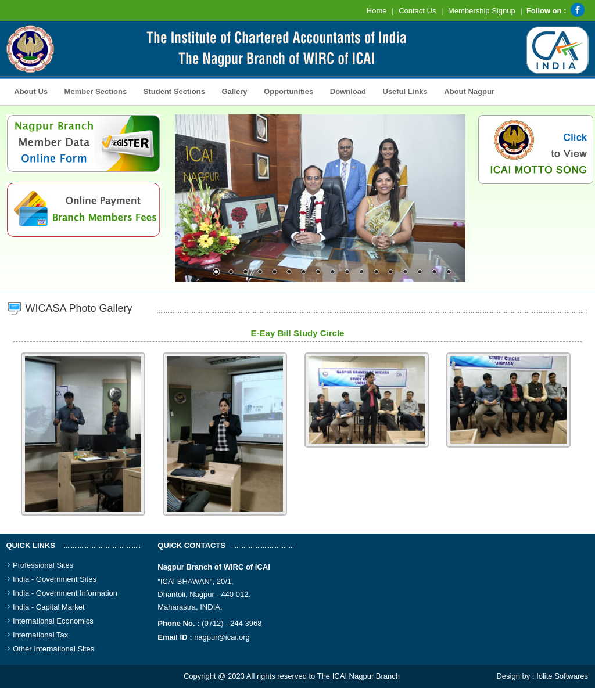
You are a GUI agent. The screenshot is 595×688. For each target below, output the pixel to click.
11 (361, 272)
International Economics (53, 621)
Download (344, 90)
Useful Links (405, 91)
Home (377, 10)
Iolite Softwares (562, 676)
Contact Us (417, 10)
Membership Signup (481, 10)
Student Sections (171, 90)
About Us (28, 90)
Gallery (231, 90)
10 (346, 272)
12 (376, 272)
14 (405, 272)
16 (434, 272)
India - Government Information (65, 593)
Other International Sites (53, 648)
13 (390, 272)
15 (419, 272)
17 (448, 272)
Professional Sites (43, 565)
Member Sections (92, 90)
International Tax (40, 635)
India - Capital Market (49, 607)
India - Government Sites (54, 579)
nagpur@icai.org (222, 637)
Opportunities (285, 90)
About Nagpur (469, 91)
